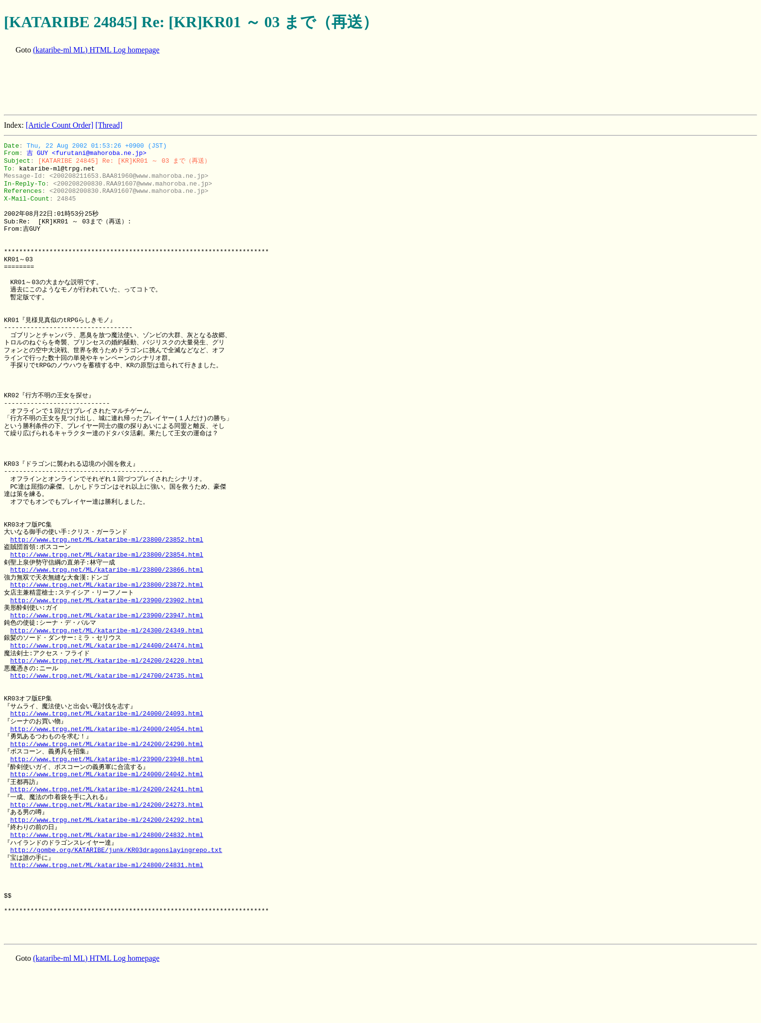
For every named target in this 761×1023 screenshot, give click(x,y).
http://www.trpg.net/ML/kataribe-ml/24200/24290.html (106, 744)
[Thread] (108, 125)
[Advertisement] (180, 85)
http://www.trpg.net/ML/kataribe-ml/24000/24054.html (106, 729)
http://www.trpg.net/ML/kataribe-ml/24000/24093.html (106, 713)
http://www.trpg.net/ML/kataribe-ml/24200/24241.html (106, 789)
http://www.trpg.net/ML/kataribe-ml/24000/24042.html (106, 774)
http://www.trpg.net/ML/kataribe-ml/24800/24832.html (106, 835)
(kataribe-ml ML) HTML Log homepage (96, 50)
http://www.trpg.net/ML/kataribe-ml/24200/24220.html (106, 660)
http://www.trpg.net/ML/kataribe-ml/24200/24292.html (106, 820)
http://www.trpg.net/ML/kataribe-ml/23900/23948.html (106, 759)
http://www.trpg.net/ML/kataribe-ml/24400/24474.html (106, 645)
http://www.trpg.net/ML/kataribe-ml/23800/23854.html (106, 554)
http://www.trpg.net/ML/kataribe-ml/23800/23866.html (106, 569)
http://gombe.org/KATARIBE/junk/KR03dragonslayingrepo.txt (116, 850)
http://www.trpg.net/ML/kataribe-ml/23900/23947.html (106, 615)
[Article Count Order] (60, 125)
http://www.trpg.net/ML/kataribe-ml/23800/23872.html (106, 584)
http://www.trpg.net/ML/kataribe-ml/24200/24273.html (106, 805)
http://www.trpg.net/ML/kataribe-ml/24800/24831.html (106, 865)
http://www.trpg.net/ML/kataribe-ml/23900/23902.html (106, 600)
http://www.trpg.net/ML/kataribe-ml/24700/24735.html (106, 675)
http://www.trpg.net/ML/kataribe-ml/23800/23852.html (106, 539)
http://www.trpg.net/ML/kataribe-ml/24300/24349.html (106, 630)
